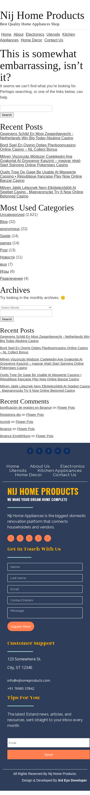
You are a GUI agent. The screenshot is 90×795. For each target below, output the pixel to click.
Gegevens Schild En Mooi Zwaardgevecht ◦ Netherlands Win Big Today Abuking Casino (36, 136)
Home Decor (31, 40)
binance (6, 429)
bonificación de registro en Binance (26, 407)
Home (6, 34)
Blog (4, 222)
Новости (7, 257)
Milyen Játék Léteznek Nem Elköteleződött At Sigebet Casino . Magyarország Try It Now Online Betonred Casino (41, 192)
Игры (4, 271)
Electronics (35, 34)
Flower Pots (66, 407)
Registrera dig (10, 415)
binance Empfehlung (15, 436)
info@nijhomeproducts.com (28, 680)
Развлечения (11, 279)
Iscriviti (5, 422)
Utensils (53, 34)
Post (4, 250)
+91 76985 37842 (20, 688)
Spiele (5, 236)
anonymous (10, 229)
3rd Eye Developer (72, 780)
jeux (3, 264)
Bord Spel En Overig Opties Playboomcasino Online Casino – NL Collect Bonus (38, 147)
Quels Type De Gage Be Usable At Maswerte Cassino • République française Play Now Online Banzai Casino (41, 176)
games (5, 243)
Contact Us (53, 40)
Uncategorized (12, 215)
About (19, 34)
